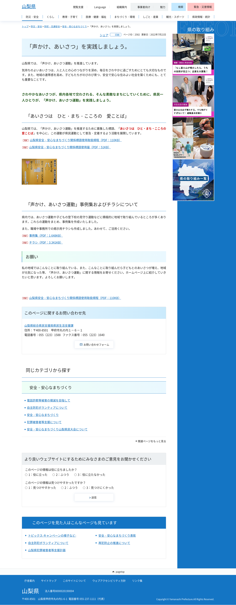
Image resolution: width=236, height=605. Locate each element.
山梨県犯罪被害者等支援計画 (47, 550)
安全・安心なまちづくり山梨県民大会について (57, 429)
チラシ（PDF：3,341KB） (46, 242)
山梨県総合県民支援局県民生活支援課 (48, 325)
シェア (104, 35)
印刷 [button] (117, 34)
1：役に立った (38, 474)
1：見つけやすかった (42, 487)
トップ (25, 26)
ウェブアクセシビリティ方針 (109, 581)
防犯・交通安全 (52, 26)
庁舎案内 (29, 581)
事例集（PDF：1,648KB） (46, 235)
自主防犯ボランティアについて (47, 407)
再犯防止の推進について (114, 543)
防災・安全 (36, 26)
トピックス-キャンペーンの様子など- (52, 535)
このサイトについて (74, 581)
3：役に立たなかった (91, 474)
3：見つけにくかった (100, 487)
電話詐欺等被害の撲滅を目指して (48, 400)
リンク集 (137, 581)
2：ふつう (62, 474)
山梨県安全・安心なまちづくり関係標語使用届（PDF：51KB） (70, 147)
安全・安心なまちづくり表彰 (117, 535)
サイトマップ (48, 581)
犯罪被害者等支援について (44, 422)
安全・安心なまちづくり (74, 26)
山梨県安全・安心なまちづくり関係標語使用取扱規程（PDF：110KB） (76, 140)
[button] (77, 7)
